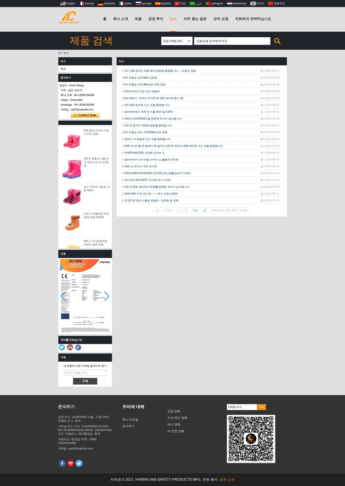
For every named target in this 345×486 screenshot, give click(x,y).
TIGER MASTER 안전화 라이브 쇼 (144, 152)
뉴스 (173, 19)
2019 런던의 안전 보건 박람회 (142, 91)
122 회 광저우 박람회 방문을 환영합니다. (148, 125)
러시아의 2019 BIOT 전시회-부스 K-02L (147, 180)
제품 (138, 19)
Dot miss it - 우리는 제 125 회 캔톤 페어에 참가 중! (154, 98)
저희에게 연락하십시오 (253, 19)
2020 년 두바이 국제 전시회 (140, 166)
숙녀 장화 (174, 424)
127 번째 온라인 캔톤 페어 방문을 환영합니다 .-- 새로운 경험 (160, 70)
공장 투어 (155, 19)
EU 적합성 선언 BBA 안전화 (140, 77)
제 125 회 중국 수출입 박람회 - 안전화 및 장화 (151, 200)
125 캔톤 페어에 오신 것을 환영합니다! (147, 105)
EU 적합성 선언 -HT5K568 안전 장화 (145, 132)
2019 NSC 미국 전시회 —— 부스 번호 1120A (151, 193)
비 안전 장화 (176, 431)
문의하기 (128, 426)
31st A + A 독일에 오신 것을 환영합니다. (147, 139)
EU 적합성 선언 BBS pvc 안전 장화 (144, 84)
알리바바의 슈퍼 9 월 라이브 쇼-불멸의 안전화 (151, 159)
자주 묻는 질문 (195, 19)
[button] (107, 296)
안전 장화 (174, 411)
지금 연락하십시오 (85, 115)
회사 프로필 (130, 419)
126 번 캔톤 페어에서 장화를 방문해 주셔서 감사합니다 (156, 186)
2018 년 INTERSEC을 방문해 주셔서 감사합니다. (153, 118)
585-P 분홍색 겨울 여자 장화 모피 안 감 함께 (96, 163)
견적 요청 (220, 19)
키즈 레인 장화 (177, 418)
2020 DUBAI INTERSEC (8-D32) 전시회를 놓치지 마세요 (157, 173)
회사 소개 (120, 19)
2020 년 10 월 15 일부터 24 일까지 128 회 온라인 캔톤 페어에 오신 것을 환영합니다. (174, 145)
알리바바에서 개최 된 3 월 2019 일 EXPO (148, 111)
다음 (195, 210)
